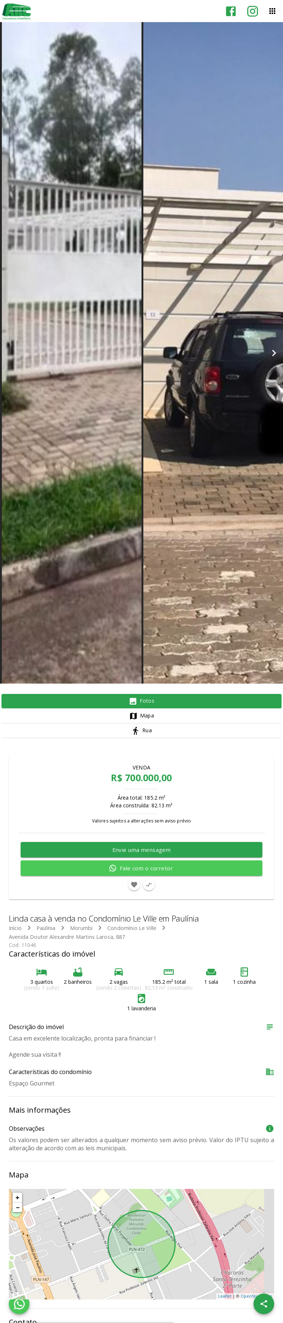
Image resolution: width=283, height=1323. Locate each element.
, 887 (67, 936)
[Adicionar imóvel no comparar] (149, 885)
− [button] (18, 1207)
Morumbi (81, 927)
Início (15, 927)
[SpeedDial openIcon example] (264, 1304)
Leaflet (224, 1296)
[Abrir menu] (272, 11)
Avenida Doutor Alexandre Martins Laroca (61, 936)
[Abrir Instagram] (252, 11)
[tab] (141, 701)
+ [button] (17, 1197)
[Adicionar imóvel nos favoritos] (134, 885)
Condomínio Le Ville (131, 927)
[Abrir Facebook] (230, 11)
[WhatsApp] (19, 1304)
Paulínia (45, 927)
